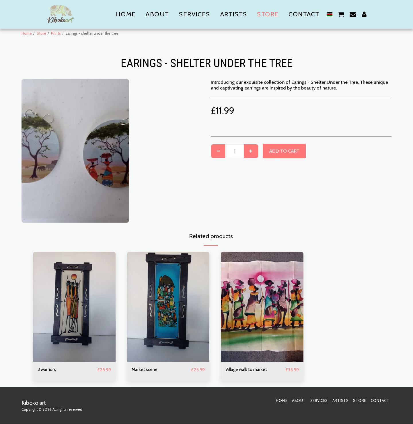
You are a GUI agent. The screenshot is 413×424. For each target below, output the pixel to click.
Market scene (145, 370)
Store (41, 33)
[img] (74, 307)
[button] (341, 14)
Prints (56, 33)
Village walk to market (248, 370)
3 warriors (48, 370)
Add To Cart (284, 151)
